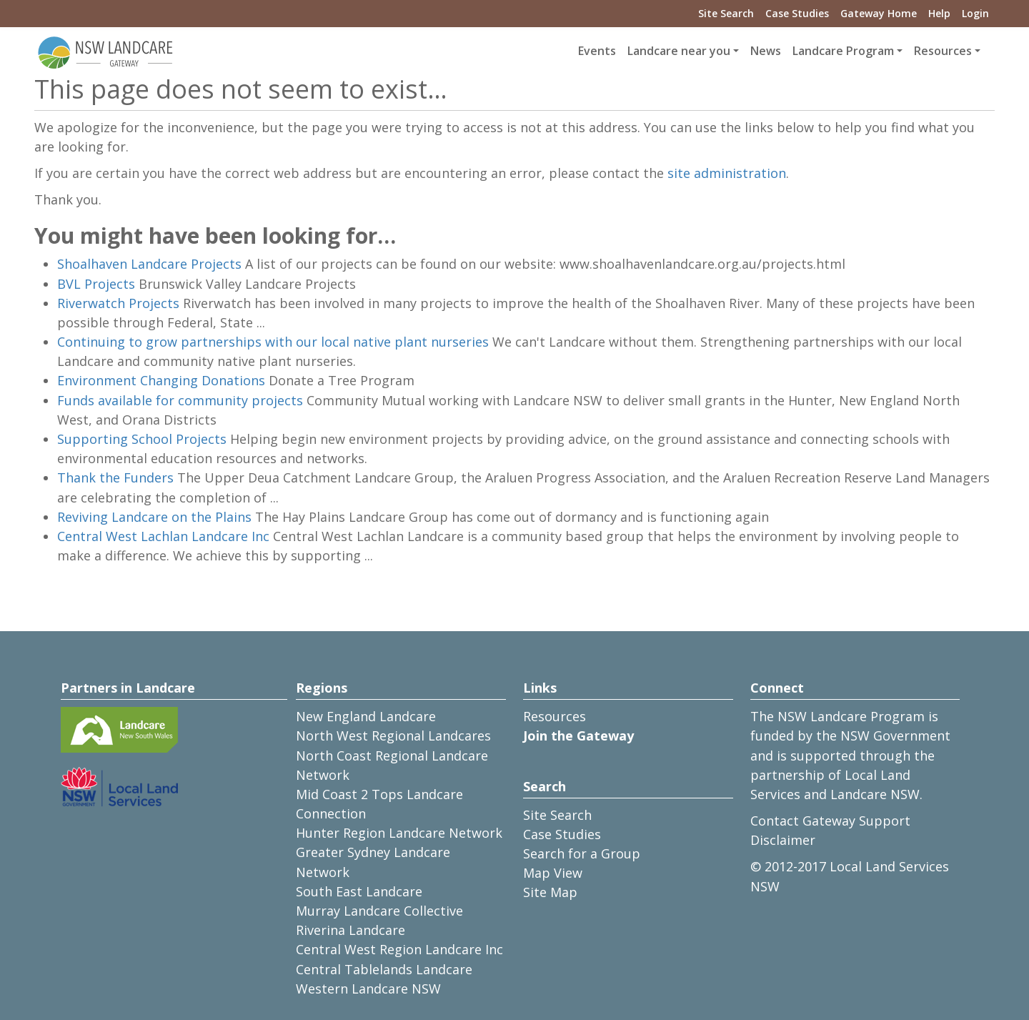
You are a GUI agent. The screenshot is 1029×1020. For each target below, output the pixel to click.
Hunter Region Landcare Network (399, 832)
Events (597, 51)
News (765, 51)
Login (975, 13)
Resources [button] (943, 51)
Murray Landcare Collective (379, 910)
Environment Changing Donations (161, 380)
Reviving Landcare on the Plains (154, 516)
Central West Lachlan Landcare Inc (163, 536)
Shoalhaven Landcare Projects (149, 263)
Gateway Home (878, 13)
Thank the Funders (115, 477)
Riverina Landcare (350, 930)
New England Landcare (366, 716)
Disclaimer (782, 839)
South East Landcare (359, 891)
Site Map (550, 892)
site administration (726, 173)
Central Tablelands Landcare (384, 969)
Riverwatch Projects (118, 303)
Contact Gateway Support (830, 820)
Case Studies (797, 13)
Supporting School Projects (142, 438)
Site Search (726, 13)
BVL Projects (96, 283)
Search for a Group (581, 853)
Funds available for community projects (180, 400)
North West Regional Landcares (393, 735)
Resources (554, 716)
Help (939, 13)
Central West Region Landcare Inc (399, 949)
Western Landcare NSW (368, 988)
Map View (552, 872)
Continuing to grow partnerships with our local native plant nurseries (273, 341)
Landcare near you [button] (678, 51)
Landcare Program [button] (843, 51)
